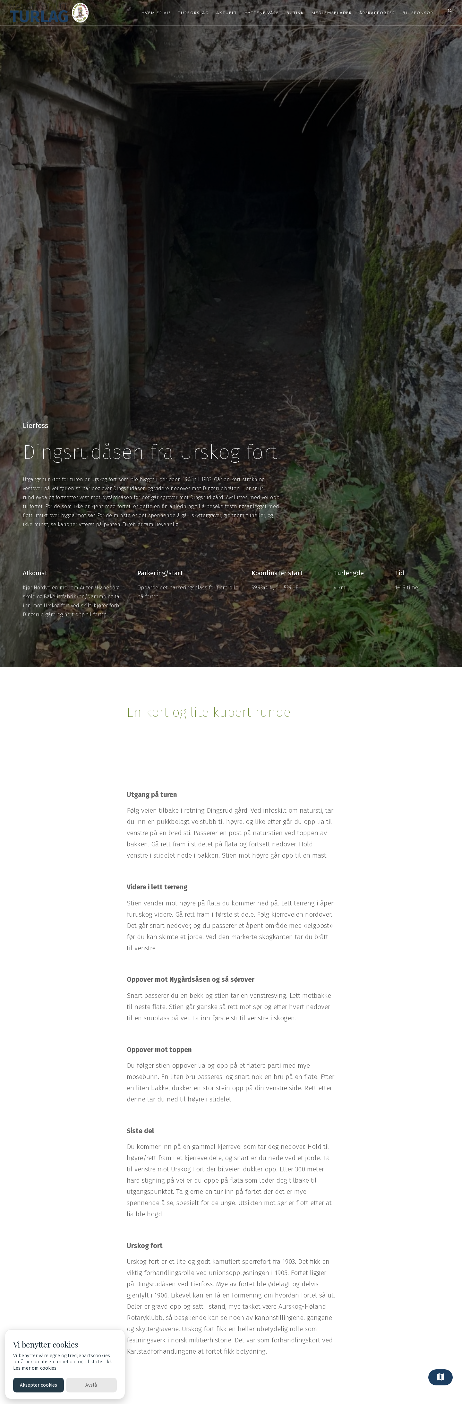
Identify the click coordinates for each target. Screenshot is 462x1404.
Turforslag (193, 12)
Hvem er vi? (156, 12)
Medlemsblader (332, 12)
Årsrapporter (377, 12)
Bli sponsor (418, 12)
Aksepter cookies (38, 1385)
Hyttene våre (261, 12)
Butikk (295, 12)
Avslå (91, 1385)
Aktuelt (226, 12)
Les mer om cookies (34, 1368)
